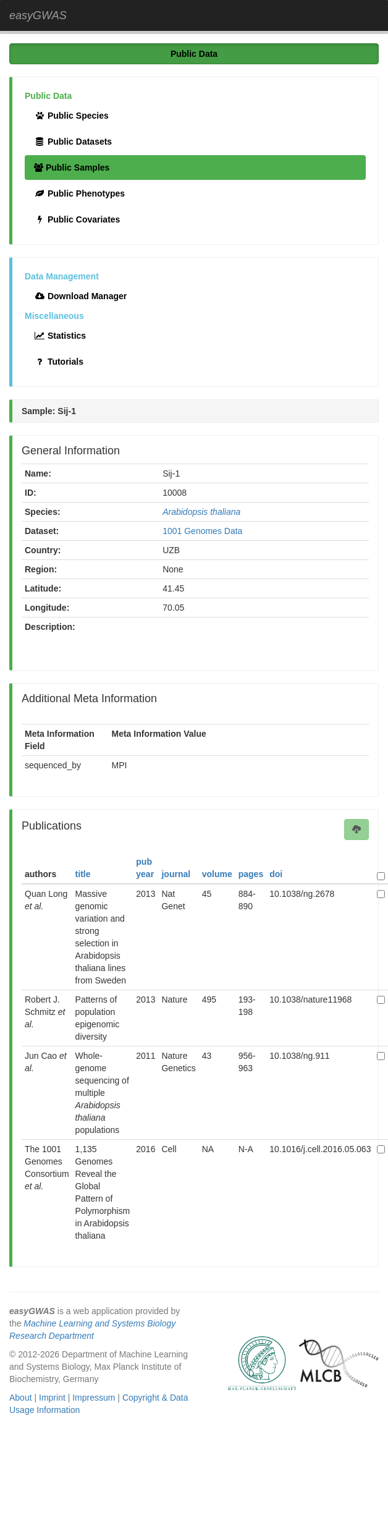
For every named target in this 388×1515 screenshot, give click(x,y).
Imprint (52, 1398)
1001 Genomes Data (202, 531)
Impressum (93, 1398)
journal (175, 874)
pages (250, 874)
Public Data (194, 54)
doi (275, 874)
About (20, 1398)
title (83, 874)
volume (217, 874)
